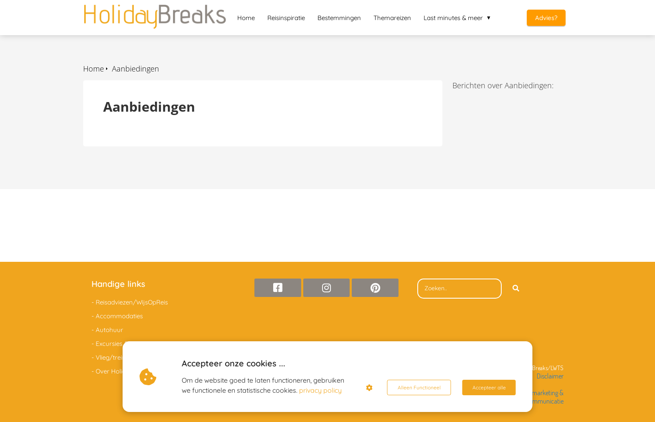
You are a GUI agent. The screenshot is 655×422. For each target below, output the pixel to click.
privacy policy (320, 390)
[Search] (516, 289)
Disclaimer (550, 376)
